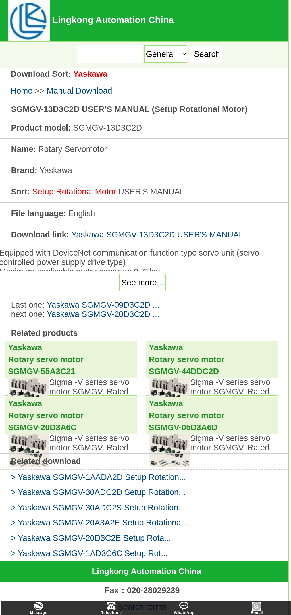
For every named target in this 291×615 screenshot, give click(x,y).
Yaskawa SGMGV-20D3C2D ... (103, 314)
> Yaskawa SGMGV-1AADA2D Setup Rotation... (98, 477)
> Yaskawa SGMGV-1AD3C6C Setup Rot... (89, 553)
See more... (142, 282)
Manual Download (79, 90)
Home (21, 90)
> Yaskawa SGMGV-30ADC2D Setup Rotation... (98, 492)
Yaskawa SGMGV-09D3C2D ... (103, 304)
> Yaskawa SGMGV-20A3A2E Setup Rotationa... (99, 522)
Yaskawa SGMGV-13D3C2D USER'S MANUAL (157, 234)
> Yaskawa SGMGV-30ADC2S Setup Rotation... (98, 507)
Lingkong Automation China (146, 571)
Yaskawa (90, 73)
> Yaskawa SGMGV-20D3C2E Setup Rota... (91, 537)
